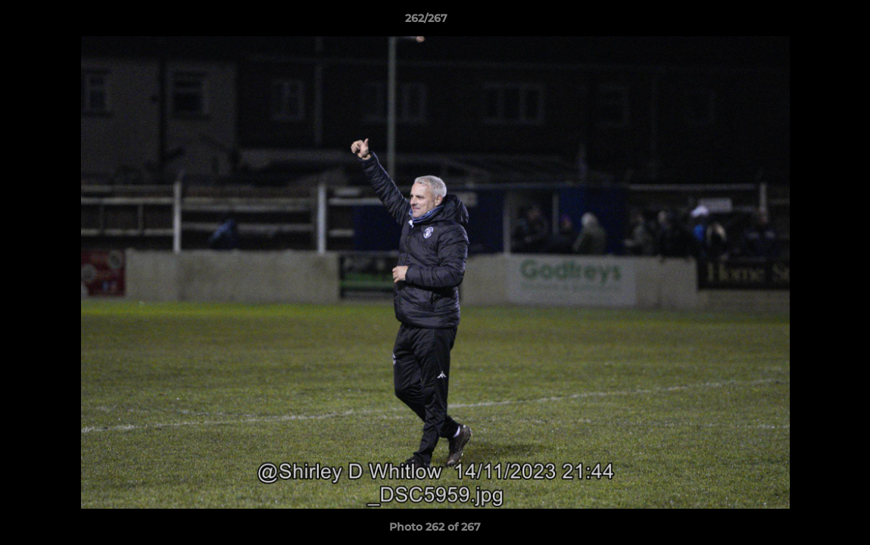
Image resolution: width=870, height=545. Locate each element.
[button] (806, 22)
